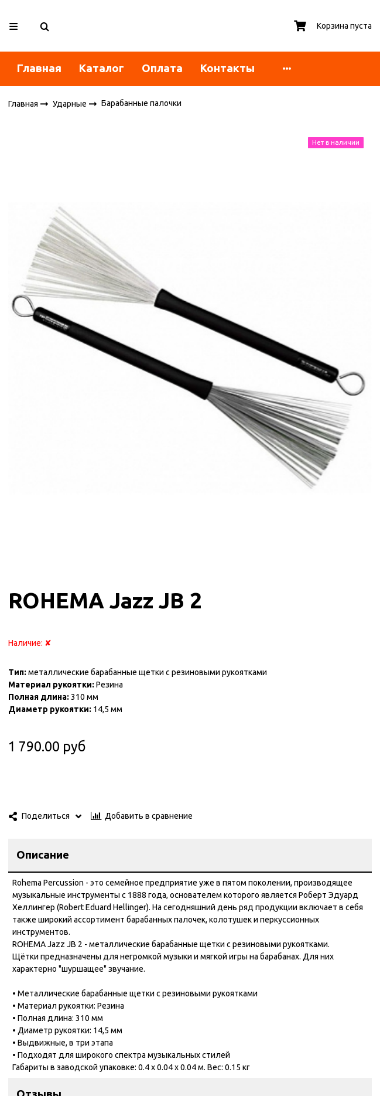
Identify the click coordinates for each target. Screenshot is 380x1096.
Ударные (70, 103)
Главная (39, 68)
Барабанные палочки (141, 103)
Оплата (162, 68)
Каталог (101, 68)
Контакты (227, 68)
